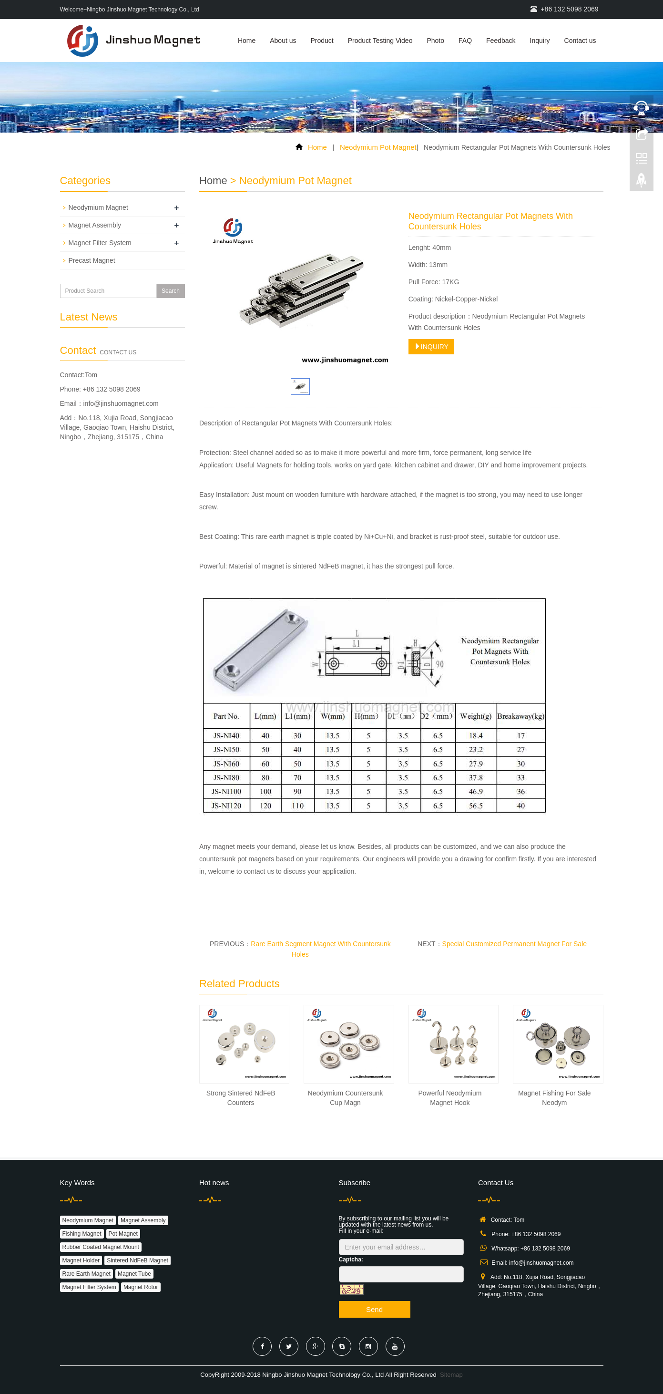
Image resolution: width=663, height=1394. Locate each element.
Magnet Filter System (100, 243)
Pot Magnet (123, 1233)
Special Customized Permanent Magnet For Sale (514, 944)
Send (374, 1309)
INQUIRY (431, 347)
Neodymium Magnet (98, 207)
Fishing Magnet (82, 1233)
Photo (435, 40)
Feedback (500, 40)
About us (283, 40)
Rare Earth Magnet (86, 1273)
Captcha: (351, 1259)
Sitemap (451, 1374)
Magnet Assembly (95, 225)
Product (322, 40)
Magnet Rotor (140, 1287)
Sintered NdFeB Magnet (137, 1260)
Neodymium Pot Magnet (378, 147)
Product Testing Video (380, 40)
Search (171, 291)
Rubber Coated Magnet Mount (100, 1247)
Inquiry (540, 40)
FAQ (465, 40)
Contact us (580, 40)
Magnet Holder (81, 1260)
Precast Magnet (92, 260)
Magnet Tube (134, 1273)
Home (246, 40)
